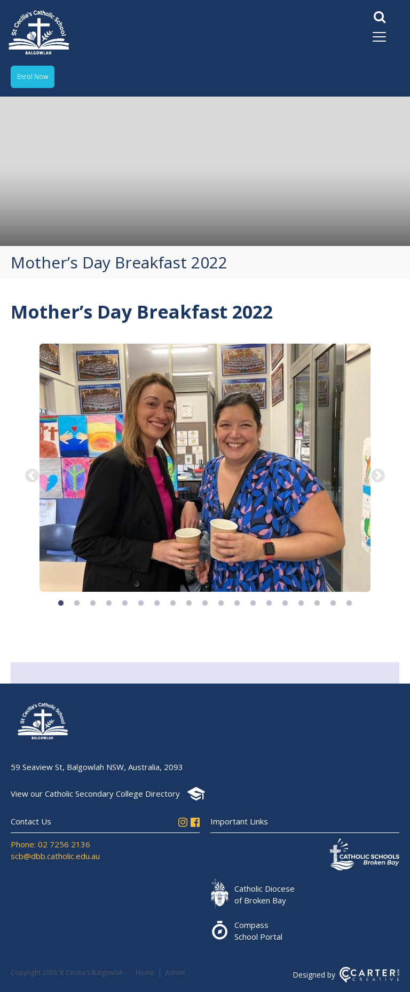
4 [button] (109, 603)
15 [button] (285, 603)
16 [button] (301, 603)
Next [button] (378, 476)
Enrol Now (32, 76)
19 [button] (349, 603)
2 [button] (77, 603)
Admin (175, 972)
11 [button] (221, 603)
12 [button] (237, 603)
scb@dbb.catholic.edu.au (55, 856)
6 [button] (141, 603)
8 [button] (173, 603)
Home (145, 972)
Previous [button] (32, 476)
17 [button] (317, 603)
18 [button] (333, 603)
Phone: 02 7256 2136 (50, 844)
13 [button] (253, 603)
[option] (205, 469)
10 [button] (205, 603)
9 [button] (189, 603)
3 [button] (93, 603)
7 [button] (157, 603)
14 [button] (269, 603)
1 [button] (61, 603)
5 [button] (125, 603)
